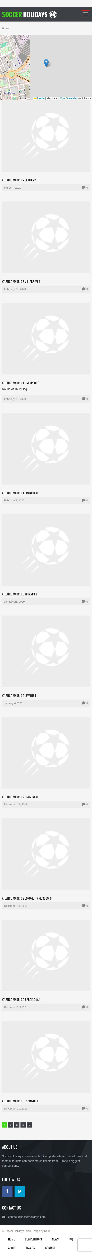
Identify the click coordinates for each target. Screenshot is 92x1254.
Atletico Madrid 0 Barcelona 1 (21, 999)
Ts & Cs (30, 1247)
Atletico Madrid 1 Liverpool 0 (20, 382)
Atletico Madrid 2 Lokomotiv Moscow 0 (27, 898)
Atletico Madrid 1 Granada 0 (20, 492)
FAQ (71, 1239)
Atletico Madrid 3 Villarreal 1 (21, 281)
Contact (50, 1247)
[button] (46, 63)
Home (5, 28)
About (12, 1247)
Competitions (33, 1239)
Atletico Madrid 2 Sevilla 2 (19, 180)
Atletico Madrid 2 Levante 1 (19, 695)
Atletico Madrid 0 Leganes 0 (19, 594)
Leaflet (39, 98)
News (55, 1239)
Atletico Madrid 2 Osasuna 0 (20, 796)
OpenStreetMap (68, 98)
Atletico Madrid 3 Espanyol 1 (20, 1101)
